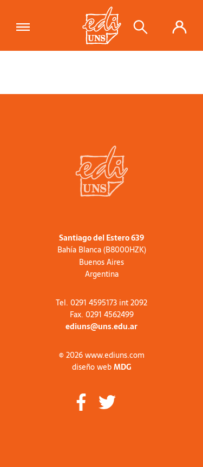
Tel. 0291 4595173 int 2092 (101, 303)
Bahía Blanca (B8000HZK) (101, 250)
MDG (122, 367)
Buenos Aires (101, 262)
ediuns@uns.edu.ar (101, 326)
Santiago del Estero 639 (101, 238)
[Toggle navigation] (26, 25)
